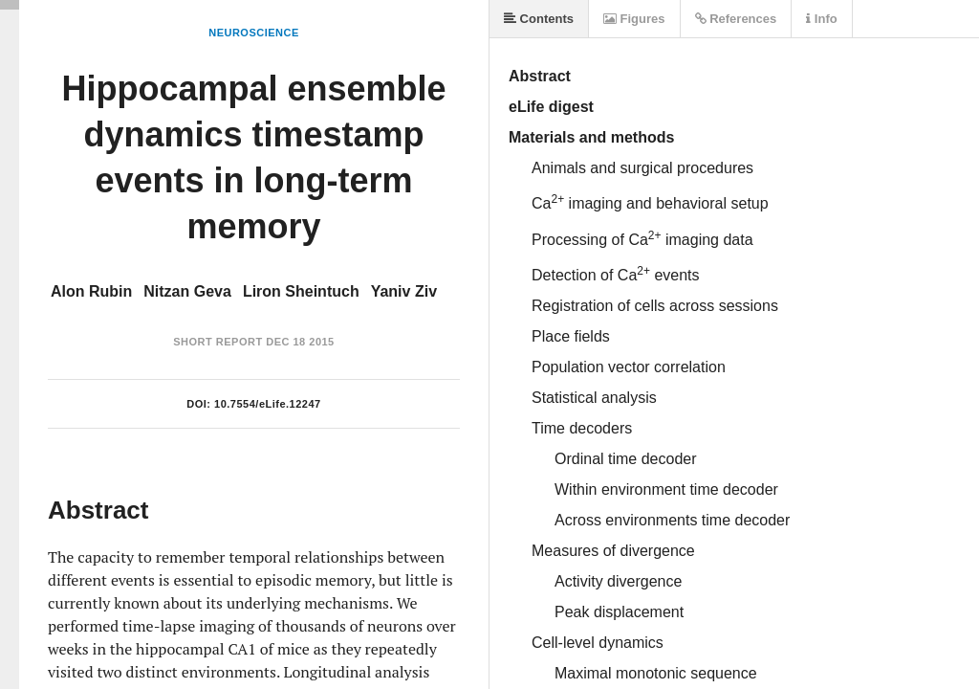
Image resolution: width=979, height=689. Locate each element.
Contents (539, 18)
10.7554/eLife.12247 (267, 404)
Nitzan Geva (187, 291)
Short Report (217, 341)
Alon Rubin (91, 291)
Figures (634, 18)
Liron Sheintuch (301, 291)
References (736, 18)
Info (821, 18)
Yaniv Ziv (404, 291)
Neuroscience (253, 32)
